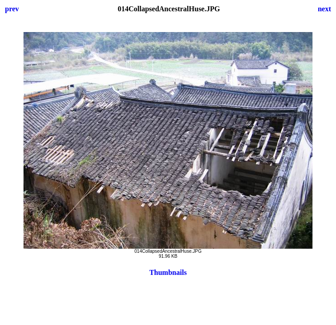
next (324, 9)
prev (12, 9)
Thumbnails (168, 272)
